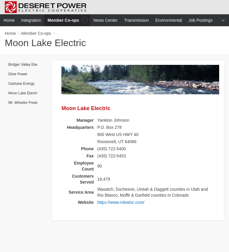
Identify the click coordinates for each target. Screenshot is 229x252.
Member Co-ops (36, 33)
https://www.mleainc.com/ (120, 202)
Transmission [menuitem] (136, 20)
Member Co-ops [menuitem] (64, 20)
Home (10, 33)
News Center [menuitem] (105, 20)
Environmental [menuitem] (168, 20)
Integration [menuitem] (31, 20)
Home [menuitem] (9, 20)
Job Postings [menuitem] (200, 20)
